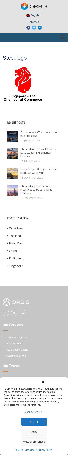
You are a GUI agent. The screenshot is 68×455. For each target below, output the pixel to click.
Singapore (16, 266)
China (13, 251)
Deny (34, 432)
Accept (34, 422)
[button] (43, 382)
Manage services (33, 411)
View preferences (34, 441)
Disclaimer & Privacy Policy (38, 449)
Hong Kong (16, 243)
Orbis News (17, 228)
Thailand (15, 236)
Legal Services (14, 343)
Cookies (19, 449)
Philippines (16, 258)
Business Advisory (16, 337)
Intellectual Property (17, 349)
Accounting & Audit (16, 355)
